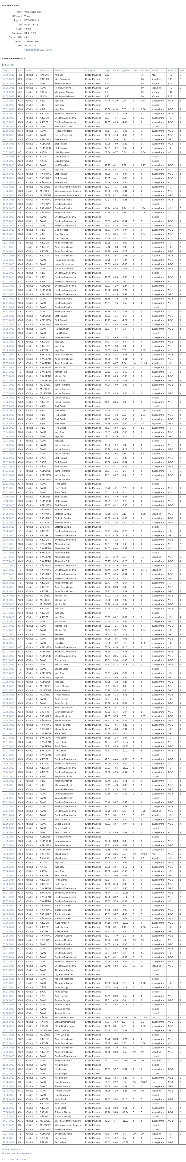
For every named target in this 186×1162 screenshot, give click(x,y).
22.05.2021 (8, 92)
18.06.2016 (8, 583)
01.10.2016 (8, 496)
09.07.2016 (8, 544)
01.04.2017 (8, 432)
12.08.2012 (8, 1099)
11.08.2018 (8, 174)
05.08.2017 (8, 341)
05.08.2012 (8, 1112)
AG (9, 65)
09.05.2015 (8, 776)
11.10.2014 (8, 819)
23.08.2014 (8, 862)
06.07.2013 (8, 1030)
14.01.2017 (8, 471)
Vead (135, 70)
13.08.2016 (8, 522)
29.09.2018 (8, 139)
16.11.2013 (8, 987)
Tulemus (172, 70)
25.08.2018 (8, 165)
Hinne (155, 70)
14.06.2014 (8, 905)
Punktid (145, 70)
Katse (28, 70)
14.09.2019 (8, 113)
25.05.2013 (8, 1039)
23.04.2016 (8, 608)
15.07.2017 (8, 354)
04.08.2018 (8, 187)
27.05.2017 (8, 397)
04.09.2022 (8, 75)
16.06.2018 (8, 199)
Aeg (5, 70)
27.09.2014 (8, 836)
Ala (19, 70)
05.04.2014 (8, 944)
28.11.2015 (8, 660)
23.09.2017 (8, 316)
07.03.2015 (8, 789)
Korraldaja (45, 70)
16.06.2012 (8, 1138)
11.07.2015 (8, 733)
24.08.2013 (8, 1000)
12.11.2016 (8, 484)
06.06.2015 (8, 759)
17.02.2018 (8, 273)
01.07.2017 (8, 385)
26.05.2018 (8, 217)
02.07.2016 (8, 565)
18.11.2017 (8, 298)
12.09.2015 (8, 686)
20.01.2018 (8, 286)
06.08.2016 (8, 531)
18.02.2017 (8, 458)
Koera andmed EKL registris (38, 50)
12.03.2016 (8, 634)
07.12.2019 (8, 100)
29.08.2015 (8, 699)
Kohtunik (59, 70)
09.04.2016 (8, 621)
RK (12, 65)
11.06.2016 (8, 595)
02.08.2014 (8, 875)
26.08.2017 (8, 329)
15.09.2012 (8, 1065)
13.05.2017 (8, 406)
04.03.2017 (8, 445)
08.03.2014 (8, 957)
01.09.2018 (8, 152)
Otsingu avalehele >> (13, 1149)
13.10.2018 (8, 126)
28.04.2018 (8, 242)
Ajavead (126, 70)
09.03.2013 (8, 1056)
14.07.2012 (8, 1121)
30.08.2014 (8, 854)
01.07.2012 (8, 1129)
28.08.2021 (8, 83)
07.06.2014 (8, 923)
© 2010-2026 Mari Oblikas (14, 1159)
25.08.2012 (8, 1082)
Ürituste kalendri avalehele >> (17, 1153)
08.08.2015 (8, 716)
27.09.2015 (8, 673)
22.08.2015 (8, 707)
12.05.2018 (8, 230)
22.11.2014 (8, 802)
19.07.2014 (8, 888)
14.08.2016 (8, 509)
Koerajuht (90, 70)
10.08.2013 (8, 1017)
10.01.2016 (8, 647)
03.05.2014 (8, 935)
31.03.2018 (8, 260)
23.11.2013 (8, 970)
